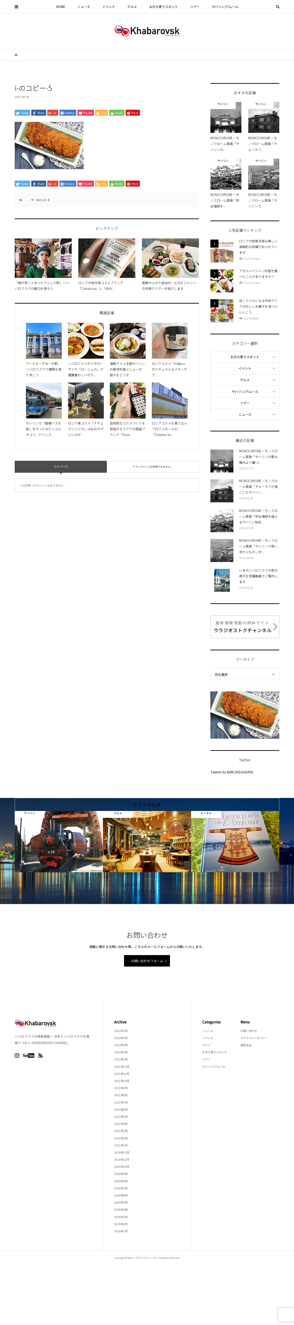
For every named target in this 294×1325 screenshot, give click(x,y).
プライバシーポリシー (254, 1038)
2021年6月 (121, 1109)
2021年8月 (121, 1095)
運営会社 (246, 1045)
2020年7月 (121, 1188)
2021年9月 (121, 1088)
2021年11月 (121, 1074)
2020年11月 (121, 1159)
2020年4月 (121, 1209)
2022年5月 (121, 1038)
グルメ (132, 6)
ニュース (83, 6)
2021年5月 (121, 1116)
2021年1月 (121, 1145)
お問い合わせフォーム (147, 961)
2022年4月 (121, 1045)
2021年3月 (121, 1131)
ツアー (195, 6)
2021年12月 (121, 1066)
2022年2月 (121, 1052)
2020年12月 (121, 1152)
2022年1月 (121, 1059)
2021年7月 (121, 1102)
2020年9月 (121, 1174)
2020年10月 (121, 1166)
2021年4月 (121, 1124)
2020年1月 (121, 1231)
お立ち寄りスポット (163, 6)
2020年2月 (121, 1224)
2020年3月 (121, 1217)
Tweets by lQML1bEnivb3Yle (231, 772)
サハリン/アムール (225, 6)
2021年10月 (121, 1081)
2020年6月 (121, 1195)
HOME (60, 6)
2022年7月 (121, 1031)
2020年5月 (121, 1202)
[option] (59, 841)
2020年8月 (121, 1181)
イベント (108, 6)
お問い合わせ (248, 1031)
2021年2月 (121, 1138)
